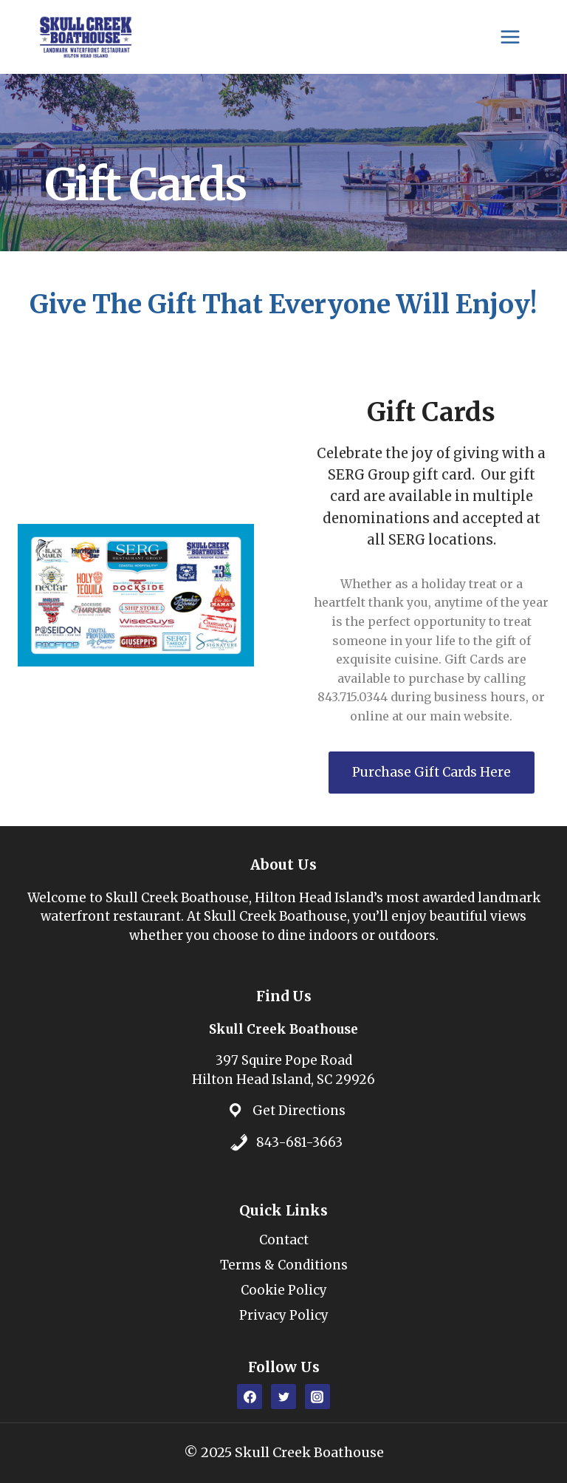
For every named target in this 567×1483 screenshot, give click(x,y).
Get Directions (299, 1110)
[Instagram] (317, 1396)
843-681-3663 (299, 1142)
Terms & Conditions (284, 1265)
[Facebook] (249, 1396)
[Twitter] (283, 1396)
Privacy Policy (284, 1315)
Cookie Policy (284, 1290)
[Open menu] (509, 36)
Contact (284, 1240)
